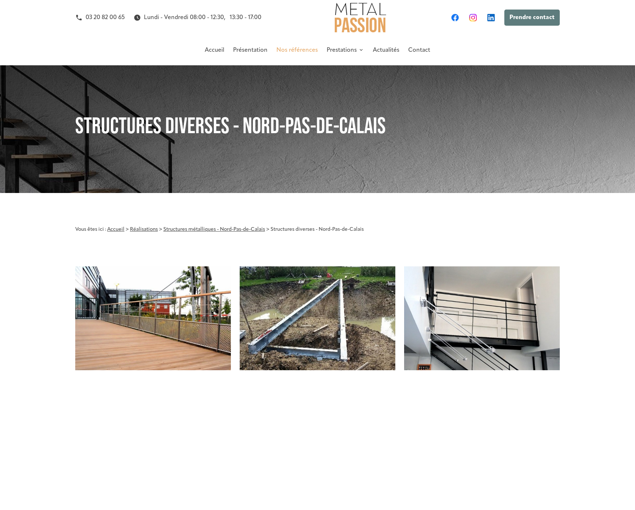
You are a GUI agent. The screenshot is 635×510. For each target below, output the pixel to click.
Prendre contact (532, 18)
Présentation (250, 50)
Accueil (214, 50)
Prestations (342, 50)
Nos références (297, 50)
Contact (419, 50)
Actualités (386, 50)
